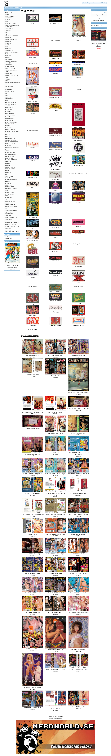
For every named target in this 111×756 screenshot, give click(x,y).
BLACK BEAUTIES (55, 40)
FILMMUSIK (8, 41)
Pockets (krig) (8, 64)
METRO (7, 165)
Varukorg (93, 23)
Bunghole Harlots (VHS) (78, 355)
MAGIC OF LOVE (10, 156)
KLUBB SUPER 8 (10, 152)
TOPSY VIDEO (9, 212)
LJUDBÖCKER (9, 50)
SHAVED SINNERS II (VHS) (32, 454)
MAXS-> (7, 163)
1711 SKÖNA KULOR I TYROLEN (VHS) (33, 514)
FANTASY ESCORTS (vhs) (55, 649)
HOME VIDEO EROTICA (12, 142)
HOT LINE (8, 145)
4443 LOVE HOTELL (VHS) (32, 573)
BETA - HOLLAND (9, 16)
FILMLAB (7, 136)
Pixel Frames (8, 59)
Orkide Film (8, 178)
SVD (6, 208)
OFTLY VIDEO (9, 176)
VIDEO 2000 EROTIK (11, 217)
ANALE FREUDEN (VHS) (32, 428)
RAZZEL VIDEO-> (10, 187)
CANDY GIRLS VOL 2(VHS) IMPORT (78, 392)
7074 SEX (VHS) (32, 534)
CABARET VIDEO (10, 115)
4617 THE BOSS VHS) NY (33, 612)
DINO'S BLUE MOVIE (11, 122)
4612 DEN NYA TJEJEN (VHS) (32, 593)
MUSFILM (8, 172)
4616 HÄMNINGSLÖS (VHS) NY (78, 593)
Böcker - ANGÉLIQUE (10, 23)
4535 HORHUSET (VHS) (55, 573)
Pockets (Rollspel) (9, 66)
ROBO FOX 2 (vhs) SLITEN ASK (33, 687)
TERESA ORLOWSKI (11, 210)
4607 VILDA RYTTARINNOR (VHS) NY (55, 474)
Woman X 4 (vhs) (55, 375)
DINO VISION (9, 120)
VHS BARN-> (8, 97)
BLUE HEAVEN (9, 113)
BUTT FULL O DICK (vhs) (33, 649)
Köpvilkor (7, 237)
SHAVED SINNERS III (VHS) (78, 433)
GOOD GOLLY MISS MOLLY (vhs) (78, 669)
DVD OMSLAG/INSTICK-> (12, 36)
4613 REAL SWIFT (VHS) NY (55, 612)
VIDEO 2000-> (8, 230)
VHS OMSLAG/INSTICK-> (12, 226)
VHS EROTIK (18, 7)
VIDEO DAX (8, 219)
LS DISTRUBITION (10, 154)
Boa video (60, 716)
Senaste (6, 241)
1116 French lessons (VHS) (55, 355)
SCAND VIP (8, 197)
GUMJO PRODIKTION (32, 130)
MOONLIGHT (9, 170)
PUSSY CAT (8, 185)
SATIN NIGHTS (9, 194)
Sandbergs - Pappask (78, 244)
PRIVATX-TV (8, 183)
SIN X (6, 199)
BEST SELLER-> (9, 107)
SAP (6, 190)
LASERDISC (8, 48)
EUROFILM (8, 127)
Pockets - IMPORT (10, 73)
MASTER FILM (9, 158)
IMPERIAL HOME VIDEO (12, 147)
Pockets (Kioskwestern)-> (11, 62)
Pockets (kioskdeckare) (11, 61)
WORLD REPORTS (33, 329)
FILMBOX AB (78, 89)
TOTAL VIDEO (9, 213)
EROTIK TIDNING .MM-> (11, 39)
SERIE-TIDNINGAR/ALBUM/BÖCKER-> (13, 82)
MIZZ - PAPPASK (10, 169)
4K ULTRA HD (8, 12)
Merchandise (8, 54)
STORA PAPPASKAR (78, 286)
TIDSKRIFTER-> (9, 90)
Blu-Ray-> (7, 19)
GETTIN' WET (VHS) (55, 452)
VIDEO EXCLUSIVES (11, 221)
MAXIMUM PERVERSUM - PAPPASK (78, 173)
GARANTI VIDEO (10, 138)
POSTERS (7, 79)
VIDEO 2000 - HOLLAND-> (12, 231)
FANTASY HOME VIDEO (12, 131)
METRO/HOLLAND (10, 167)
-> (9, 98)
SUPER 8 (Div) (9, 86)
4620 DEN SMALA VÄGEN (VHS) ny (55, 534)
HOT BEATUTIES (10, 143)
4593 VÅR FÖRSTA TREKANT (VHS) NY (78, 474)
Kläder (6, 46)
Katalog (11, 7)
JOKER (7, 151)
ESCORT (7, 125)
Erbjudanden (94, 28)
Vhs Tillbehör (8, 228)
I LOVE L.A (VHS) (55, 708)
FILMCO (7, 134)
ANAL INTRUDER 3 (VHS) (33, 554)
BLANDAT (78, 40)
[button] (86, 3)
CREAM (7, 116)
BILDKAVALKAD (9, 18)
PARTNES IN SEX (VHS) (78, 706)
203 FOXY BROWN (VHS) (55, 412)
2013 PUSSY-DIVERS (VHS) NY (55, 593)
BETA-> (7, 14)
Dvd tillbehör (8, 37)
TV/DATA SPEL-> (9, 91)
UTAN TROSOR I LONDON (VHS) (55, 514)
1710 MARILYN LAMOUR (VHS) (78, 493)
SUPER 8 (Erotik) (9, 88)
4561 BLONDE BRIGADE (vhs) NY (55, 669)
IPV (6, 149)
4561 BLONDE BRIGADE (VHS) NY (32, 474)
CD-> (6, 32)
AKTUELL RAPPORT (11, 102)
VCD (6, 93)
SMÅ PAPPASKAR (32, 286)
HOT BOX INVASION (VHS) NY (32, 708)
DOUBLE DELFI (9, 124)
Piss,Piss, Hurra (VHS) (33, 374)
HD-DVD (7, 45)
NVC (6, 174)
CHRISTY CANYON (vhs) (78, 649)
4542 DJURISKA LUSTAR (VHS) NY (78, 514)
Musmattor (7, 57)
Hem (6, 7)
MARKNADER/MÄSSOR (11, 52)
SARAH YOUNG (9, 192)
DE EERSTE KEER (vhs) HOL (33, 493)
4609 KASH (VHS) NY (78, 554)
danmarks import (33, 63)
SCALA (7, 195)
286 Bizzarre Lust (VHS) (32, 355)
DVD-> (6, 34)
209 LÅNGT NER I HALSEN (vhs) (78, 573)
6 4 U (6, 100)
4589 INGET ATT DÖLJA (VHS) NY (55, 554)
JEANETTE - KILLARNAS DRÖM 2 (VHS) (78, 408)
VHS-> (6, 95)
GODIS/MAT (8, 43)
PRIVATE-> (8, 181)
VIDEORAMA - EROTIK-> (12, 222)
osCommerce (58, 718)
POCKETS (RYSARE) (10, 68)
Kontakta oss (8, 238)
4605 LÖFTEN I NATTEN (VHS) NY (78, 612)
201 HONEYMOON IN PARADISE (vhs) (32, 412)
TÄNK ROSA (8, 215)
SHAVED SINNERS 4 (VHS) (55, 433)
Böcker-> (7, 21)
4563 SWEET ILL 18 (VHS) (78, 534)
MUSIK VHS (8, 55)
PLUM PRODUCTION (11, 179)
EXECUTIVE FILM (10, 129)
